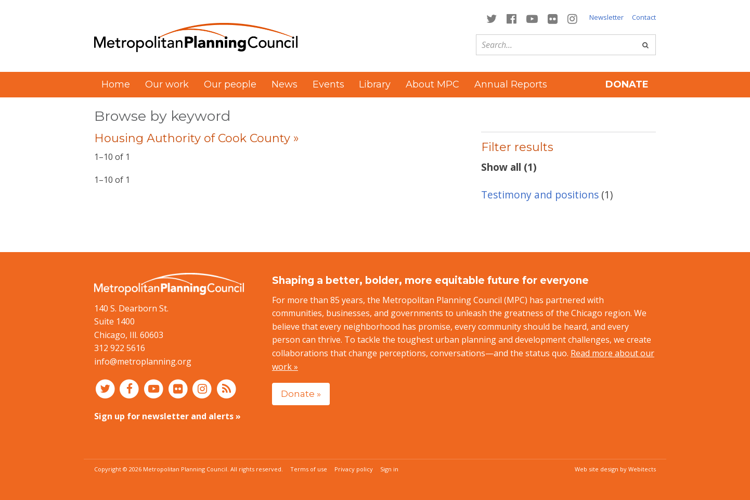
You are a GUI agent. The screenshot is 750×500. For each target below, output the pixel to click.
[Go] (645, 45)
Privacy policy (353, 469)
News (284, 84)
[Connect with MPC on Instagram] (572, 18)
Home (115, 84)
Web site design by (615, 469)
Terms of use (308, 469)
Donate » (301, 393)
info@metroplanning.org (142, 361)
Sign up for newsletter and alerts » (167, 416)
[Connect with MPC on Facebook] (511, 18)
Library (375, 84)
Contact (644, 17)
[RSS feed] (226, 388)
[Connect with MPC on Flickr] (553, 18)
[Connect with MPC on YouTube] (532, 18)
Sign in (389, 469)
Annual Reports (510, 84)
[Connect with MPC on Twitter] (491, 18)
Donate (627, 84)
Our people (230, 84)
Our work (167, 84)
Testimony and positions (540, 195)
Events (328, 84)
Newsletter (606, 17)
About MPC (432, 84)
